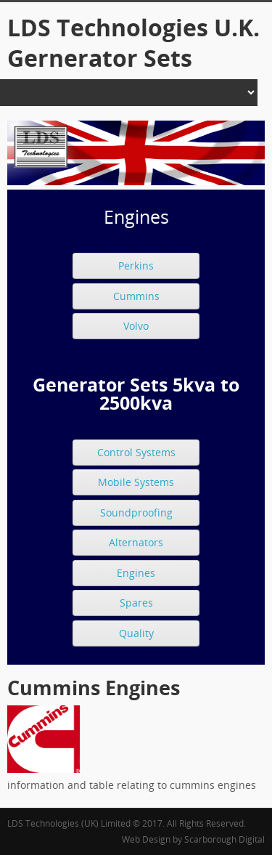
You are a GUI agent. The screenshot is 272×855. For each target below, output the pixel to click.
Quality (136, 633)
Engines (136, 573)
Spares (136, 602)
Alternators (136, 542)
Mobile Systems (136, 482)
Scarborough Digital (224, 839)
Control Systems (136, 452)
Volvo (136, 326)
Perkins (136, 265)
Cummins (136, 296)
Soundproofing (136, 512)
